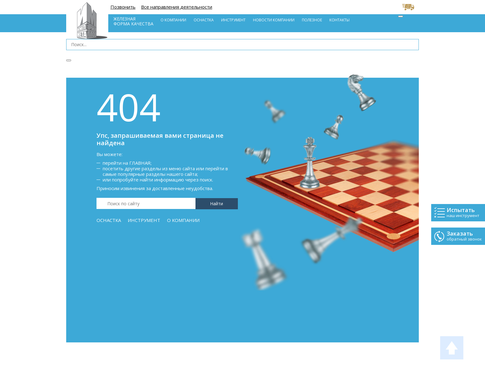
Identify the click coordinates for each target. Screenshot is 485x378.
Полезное (312, 20)
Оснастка (204, 20)
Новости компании (273, 20)
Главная (140, 163)
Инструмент (233, 20)
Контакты (339, 20)
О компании (173, 20)
